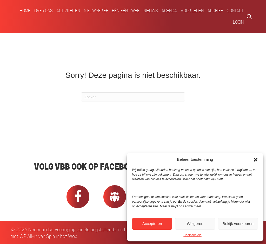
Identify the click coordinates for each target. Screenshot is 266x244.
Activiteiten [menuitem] (68, 10)
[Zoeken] (133, 96)
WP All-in (28, 236)
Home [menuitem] (25, 10)
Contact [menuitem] (235, 10)
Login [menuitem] (238, 22)
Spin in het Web (61, 236)
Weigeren (195, 223)
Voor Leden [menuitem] (192, 10)
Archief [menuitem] (215, 10)
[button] (255, 159)
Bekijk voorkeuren (238, 223)
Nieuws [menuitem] (150, 10)
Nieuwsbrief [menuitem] (96, 10)
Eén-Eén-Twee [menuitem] (125, 10)
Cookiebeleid (192, 235)
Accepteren (152, 223)
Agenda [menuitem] (169, 10)
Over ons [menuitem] (43, 10)
